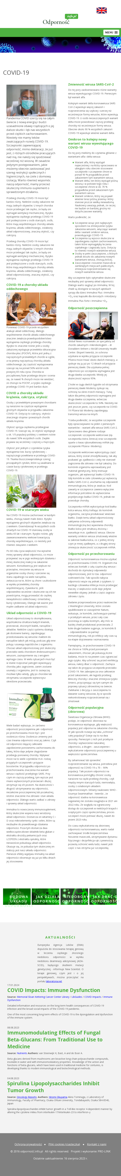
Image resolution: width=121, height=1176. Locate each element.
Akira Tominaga (67, 1097)
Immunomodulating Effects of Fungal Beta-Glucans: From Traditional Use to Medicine (55, 1039)
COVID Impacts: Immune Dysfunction (53, 990)
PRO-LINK (104, 1151)
